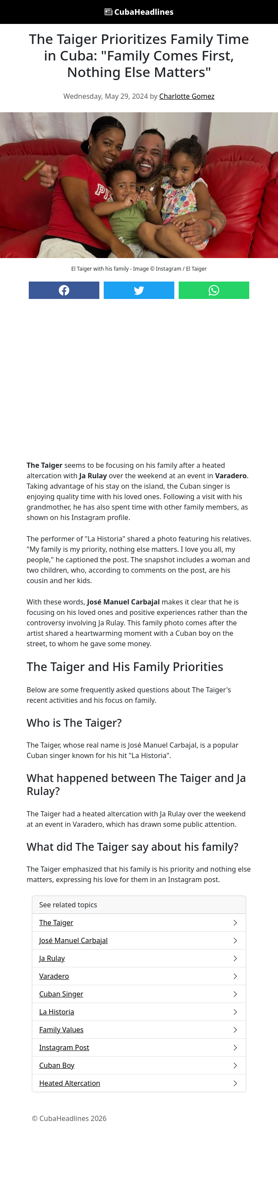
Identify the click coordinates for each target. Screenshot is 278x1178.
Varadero (139, 976)
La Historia (139, 1012)
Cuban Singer (139, 994)
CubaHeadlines (139, 12)
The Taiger (139, 922)
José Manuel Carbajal (139, 940)
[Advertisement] (139, 388)
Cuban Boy (139, 1065)
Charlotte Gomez (187, 96)
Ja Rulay (139, 958)
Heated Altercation (139, 1083)
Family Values (139, 1029)
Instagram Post (139, 1047)
